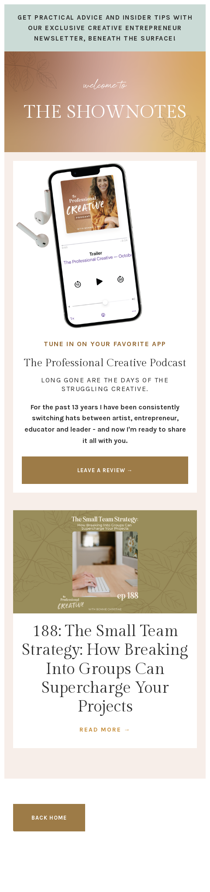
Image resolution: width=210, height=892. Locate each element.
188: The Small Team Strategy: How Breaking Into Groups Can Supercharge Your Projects (105, 669)
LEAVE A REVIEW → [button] (105, 470)
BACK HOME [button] (49, 817)
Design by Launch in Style (105, 870)
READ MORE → (105, 729)
